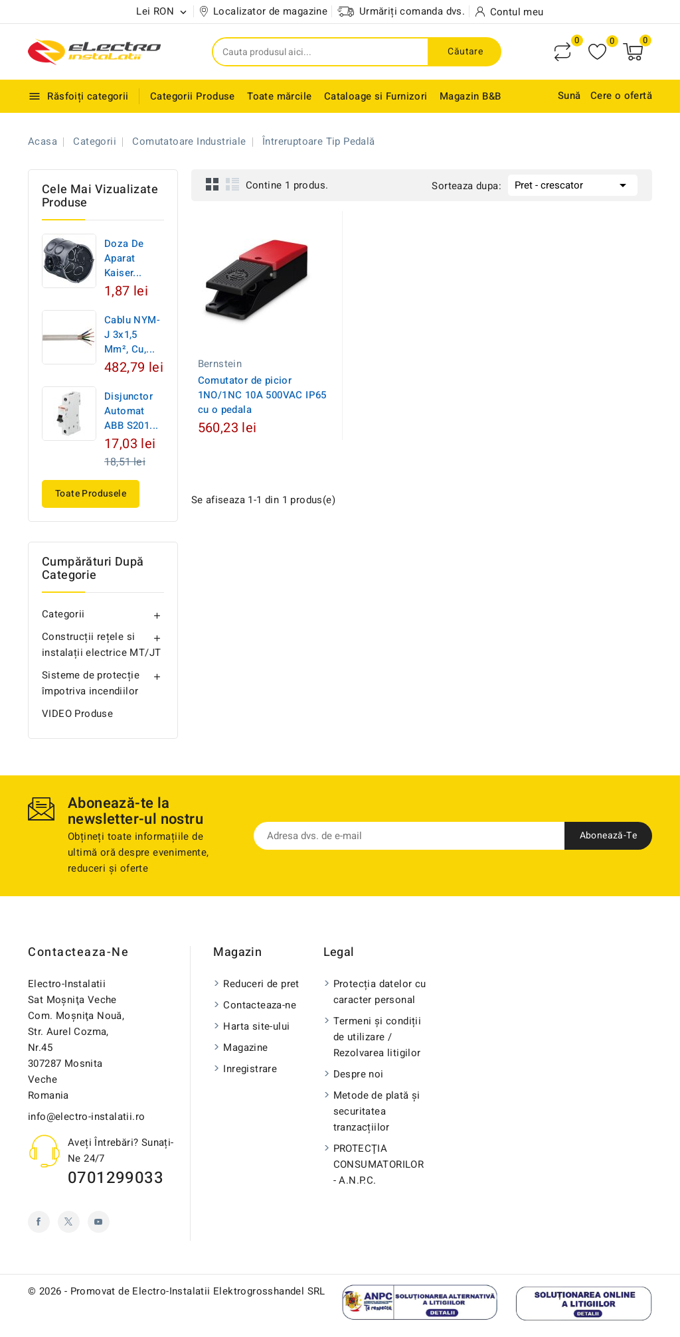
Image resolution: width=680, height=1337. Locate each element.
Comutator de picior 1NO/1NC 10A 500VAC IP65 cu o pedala (262, 395)
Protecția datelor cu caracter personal (379, 992)
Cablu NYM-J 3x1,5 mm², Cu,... (132, 334)
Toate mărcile (279, 96)
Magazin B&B (470, 96)
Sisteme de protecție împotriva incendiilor (90, 683)
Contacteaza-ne (78, 952)
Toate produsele (90, 494)
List (232, 184)
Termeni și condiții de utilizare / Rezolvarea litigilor (377, 1037)
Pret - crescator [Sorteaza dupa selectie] (573, 184)
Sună (569, 95)
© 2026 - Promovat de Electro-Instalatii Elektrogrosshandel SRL (176, 1291)
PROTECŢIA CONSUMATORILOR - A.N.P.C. (378, 1164)
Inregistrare (250, 1069)
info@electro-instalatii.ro (86, 1116)
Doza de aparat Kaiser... (124, 258)
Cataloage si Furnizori (376, 96)
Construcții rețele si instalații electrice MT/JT (101, 644)
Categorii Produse (192, 96)
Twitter (69, 1222)
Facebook (39, 1222)
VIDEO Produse (77, 713)
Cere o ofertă (621, 95)
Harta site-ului (256, 1026)
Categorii (63, 614)
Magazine (245, 1047)
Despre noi (358, 1074)
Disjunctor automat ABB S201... (131, 411)
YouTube (99, 1222)
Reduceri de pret (261, 984)
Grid (212, 184)
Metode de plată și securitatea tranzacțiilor (376, 1111)
